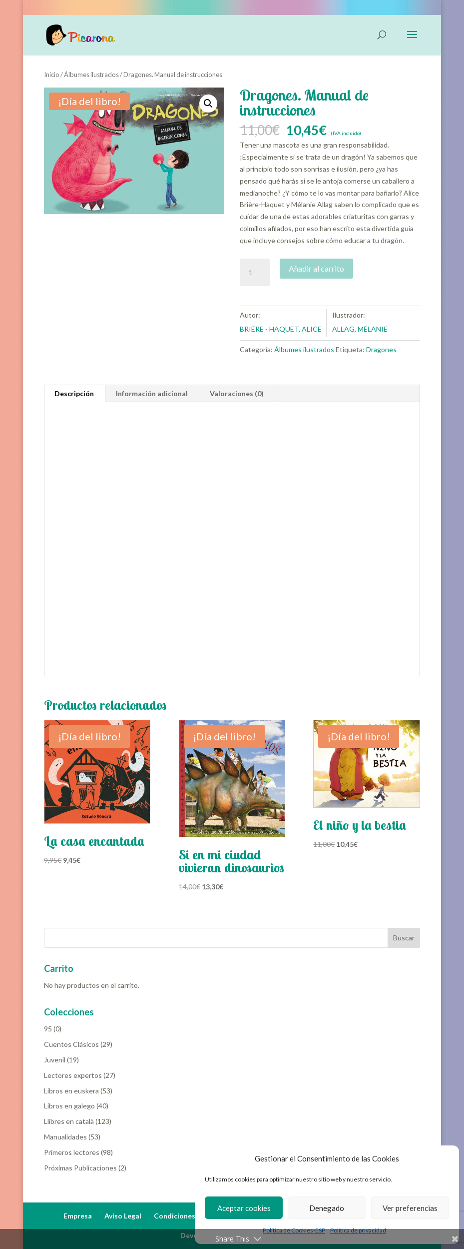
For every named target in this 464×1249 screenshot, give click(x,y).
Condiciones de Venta (190, 1215)
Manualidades (65, 1136)
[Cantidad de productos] (255, 273)
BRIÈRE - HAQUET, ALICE (281, 329)
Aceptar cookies (244, 1207)
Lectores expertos (73, 1075)
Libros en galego (69, 1105)
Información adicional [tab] (152, 393)
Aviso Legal (122, 1215)
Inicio (51, 75)
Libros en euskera (71, 1090)
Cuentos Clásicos (71, 1044)
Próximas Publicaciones (80, 1167)
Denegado (326, 1207)
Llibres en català (69, 1121)
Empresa (77, 1215)
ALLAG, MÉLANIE (360, 329)
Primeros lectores (71, 1152)
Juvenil (54, 1059)
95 (48, 1028)
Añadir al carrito (316, 268)
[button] (208, 104)
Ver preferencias (410, 1207)
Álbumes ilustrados (91, 75)
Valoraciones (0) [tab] (237, 393)
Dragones (381, 349)
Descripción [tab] (74, 393)
